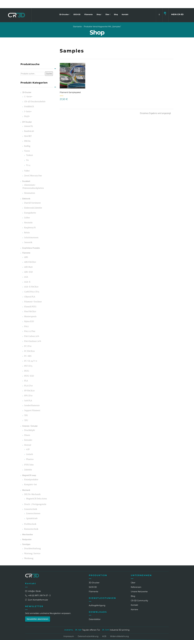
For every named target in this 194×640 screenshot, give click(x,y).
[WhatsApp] (152, 636)
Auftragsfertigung (97, 597)
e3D (28, 441)
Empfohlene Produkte (31, 240)
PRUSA (27, 133)
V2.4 (28, 157)
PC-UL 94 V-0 (30, 353)
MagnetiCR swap (29, 467)
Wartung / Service (32, 545)
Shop (99, 6)
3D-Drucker (64, 6)
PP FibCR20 (29, 382)
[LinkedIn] (138, 636)
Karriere (134, 601)
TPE (26, 407)
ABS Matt (28, 259)
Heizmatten (29, 185)
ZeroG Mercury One (33, 167)
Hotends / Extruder (30, 418)
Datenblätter (95, 611)
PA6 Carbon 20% (31, 328)
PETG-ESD (29, 367)
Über (107, 6)
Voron (27, 142)
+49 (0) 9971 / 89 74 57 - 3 (37, 587)
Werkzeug (28, 550)
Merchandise (27, 526)
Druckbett (26, 173)
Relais (27, 224)
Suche (49, 65)
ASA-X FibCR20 (31, 278)
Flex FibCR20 (30, 303)
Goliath (29, 446)
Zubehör (28, 461)
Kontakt (125, 6)
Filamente (88, 6)
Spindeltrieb (31, 510)
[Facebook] (147, 636)
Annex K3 (28, 118)
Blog (116, 6)
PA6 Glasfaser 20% (32, 333)
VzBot (27, 162)
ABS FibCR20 (30, 254)
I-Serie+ (28, 103)
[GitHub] (167, 636)
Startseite (77, 18)
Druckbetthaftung (32, 540)
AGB (104, 628)
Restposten (27, 531)
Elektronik (26, 191)
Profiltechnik (30, 516)
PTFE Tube (29, 456)
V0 (27, 152)
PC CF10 (27, 338)
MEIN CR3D (177, 6)
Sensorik (28, 234)
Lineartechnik (30, 501)
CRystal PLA (29, 288)
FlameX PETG (30, 298)
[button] (165, 6)
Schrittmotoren (31, 229)
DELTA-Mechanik (32, 486)
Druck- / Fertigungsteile (35, 496)
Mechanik (26, 482)
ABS (26, 249)
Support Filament (32, 402)
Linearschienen (33, 505)
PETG (26, 362)
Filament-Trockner (33, 293)
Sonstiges (26, 536)
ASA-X (27, 273)
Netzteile (28, 214)
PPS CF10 (28, 387)
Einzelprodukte (31, 471)
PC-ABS (27, 348)
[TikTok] (157, 636)
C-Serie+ (28, 88)
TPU (26, 412)
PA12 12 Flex (29, 323)
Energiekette (30, 204)
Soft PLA (28, 392)
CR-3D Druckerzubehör (34, 93)
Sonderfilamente (32, 397)
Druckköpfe (29, 422)
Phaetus (29, 451)
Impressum (68, 628)
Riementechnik (31, 520)
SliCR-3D (76, 6)
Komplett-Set (30, 476)
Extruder (28, 432)
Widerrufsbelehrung (119, 628)
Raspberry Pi (30, 219)
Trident (29, 147)
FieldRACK (29, 98)
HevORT (28, 128)
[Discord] (162, 636)
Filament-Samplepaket (70, 84)
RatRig (27, 138)
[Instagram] (143, 636)
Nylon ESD (29, 313)
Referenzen (136, 579)
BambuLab (29, 123)
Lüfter (27, 209)
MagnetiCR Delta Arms (36, 490)
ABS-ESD (28, 264)
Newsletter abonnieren (37, 611)
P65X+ (27, 108)
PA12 (26, 318)
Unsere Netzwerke (139, 583)
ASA (26, 269)
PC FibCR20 (29, 343)
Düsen (27, 427)
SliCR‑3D (93, 579)
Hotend (27, 437)
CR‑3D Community (139, 592)
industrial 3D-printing (119, 622)
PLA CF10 (28, 377)
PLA (26, 372)
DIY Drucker (27, 114)
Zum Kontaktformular (36, 592)
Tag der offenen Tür (91, 622)
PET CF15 (28, 358)
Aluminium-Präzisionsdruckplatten (33, 179)
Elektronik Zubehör (33, 199)
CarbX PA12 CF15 (31, 283)
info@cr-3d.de (33, 583)
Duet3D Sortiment (32, 194)
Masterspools (30, 308)
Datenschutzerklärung (88, 628)
